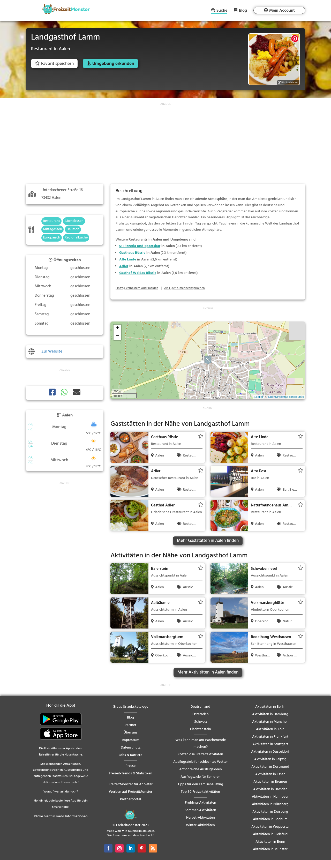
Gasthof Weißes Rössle (137, 273)
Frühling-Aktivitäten (200, 803)
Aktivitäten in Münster (270, 849)
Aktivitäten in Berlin (270, 707)
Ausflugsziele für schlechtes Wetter (200, 762)
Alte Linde (127, 260)
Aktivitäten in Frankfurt (270, 737)
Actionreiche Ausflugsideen (200, 769)
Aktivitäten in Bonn (270, 842)
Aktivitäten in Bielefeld (270, 834)
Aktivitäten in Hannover (270, 797)
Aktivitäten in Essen (270, 774)
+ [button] (117, 328)
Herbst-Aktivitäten (200, 818)
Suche (221, 11)
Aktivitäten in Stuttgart (270, 744)
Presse (130, 766)
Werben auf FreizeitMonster (130, 792)
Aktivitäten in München (270, 722)
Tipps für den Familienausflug (200, 784)
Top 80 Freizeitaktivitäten (200, 792)
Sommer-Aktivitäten (200, 810)
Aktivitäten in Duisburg (270, 812)
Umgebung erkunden (113, 63)
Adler (123, 266)
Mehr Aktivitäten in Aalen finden (207, 672)
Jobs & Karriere (130, 755)
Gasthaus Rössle (132, 253)
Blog (243, 10)
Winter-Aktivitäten (200, 825)
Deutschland (200, 707)
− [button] (117, 336)
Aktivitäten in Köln (270, 729)
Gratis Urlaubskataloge (130, 707)
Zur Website (51, 351)
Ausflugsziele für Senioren (200, 777)
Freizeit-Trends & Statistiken (130, 773)
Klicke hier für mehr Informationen (61, 816)
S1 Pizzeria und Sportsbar (139, 246)
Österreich (200, 714)
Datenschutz (130, 748)
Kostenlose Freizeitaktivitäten (200, 754)
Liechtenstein (200, 729)
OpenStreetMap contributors (286, 396)
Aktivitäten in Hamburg (270, 714)
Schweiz (200, 722)
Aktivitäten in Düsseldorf (270, 752)
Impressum (130, 740)
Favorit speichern (54, 63)
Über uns (131, 733)
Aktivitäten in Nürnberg (270, 804)
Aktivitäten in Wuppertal (270, 827)
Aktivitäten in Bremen (270, 782)
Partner (130, 725)
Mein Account (282, 10)
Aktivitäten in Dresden (270, 789)
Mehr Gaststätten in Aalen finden (208, 540)
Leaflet (258, 396)
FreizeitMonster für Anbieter (131, 784)
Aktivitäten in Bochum (270, 819)
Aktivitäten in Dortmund (270, 767)
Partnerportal (130, 799)
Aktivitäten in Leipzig (270, 759)
